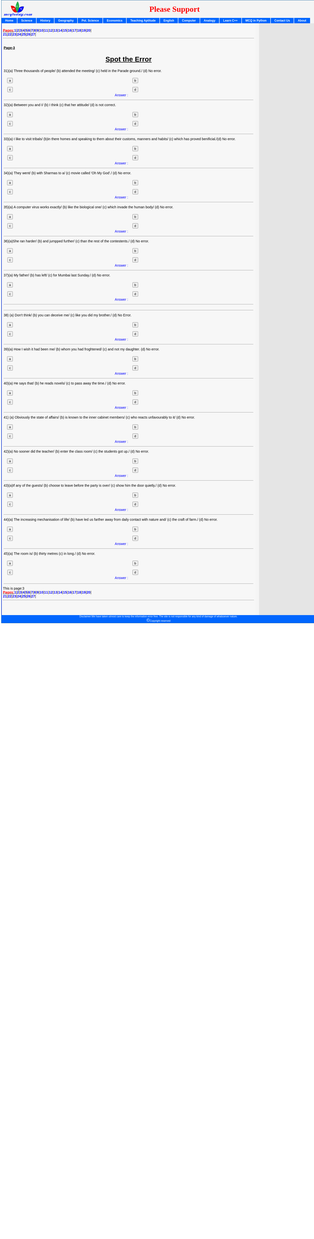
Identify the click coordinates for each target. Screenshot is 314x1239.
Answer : (121, 95)
